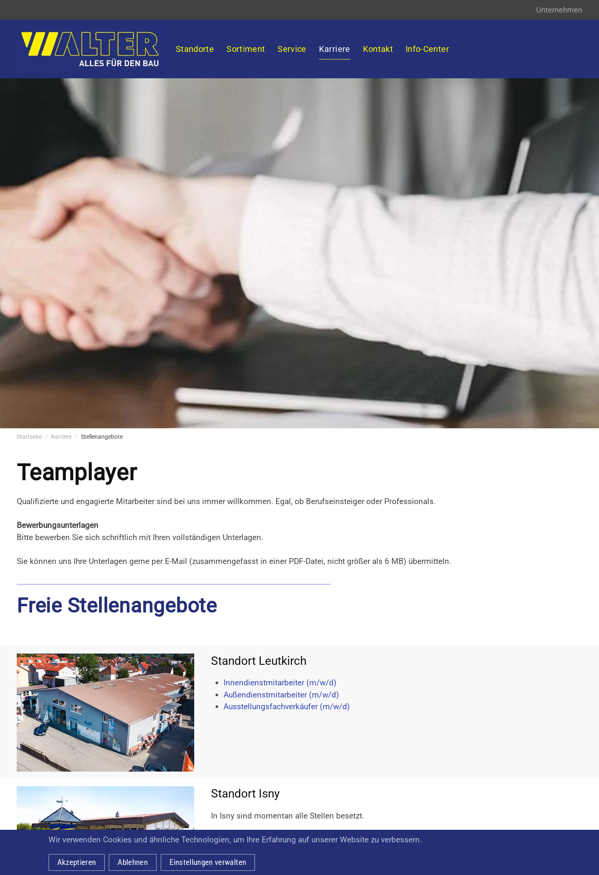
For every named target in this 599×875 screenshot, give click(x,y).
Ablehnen (133, 862)
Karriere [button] (334, 49)
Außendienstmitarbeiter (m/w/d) (281, 695)
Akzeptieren (76, 862)
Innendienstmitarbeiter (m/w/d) (280, 682)
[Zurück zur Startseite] (90, 49)
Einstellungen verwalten (208, 862)
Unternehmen (559, 9)
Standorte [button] (195, 49)
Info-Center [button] (427, 49)
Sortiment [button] (245, 49)
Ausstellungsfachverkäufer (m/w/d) (287, 706)
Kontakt (378, 49)
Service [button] (292, 49)
